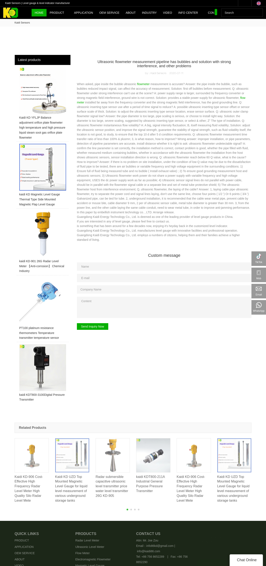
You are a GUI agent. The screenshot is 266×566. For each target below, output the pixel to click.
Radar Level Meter (87, 540)
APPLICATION (83, 12)
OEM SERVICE (109, 12)
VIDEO (167, 12)
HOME (39, 12)
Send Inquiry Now (92, 326)
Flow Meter (82, 553)
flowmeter (143, 84)
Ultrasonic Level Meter (89, 547)
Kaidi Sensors (22, 22)
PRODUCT (57, 12)
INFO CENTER (188, 12)
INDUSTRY (149, 12)
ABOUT (131, 12)
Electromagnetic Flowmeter (93, 559)
